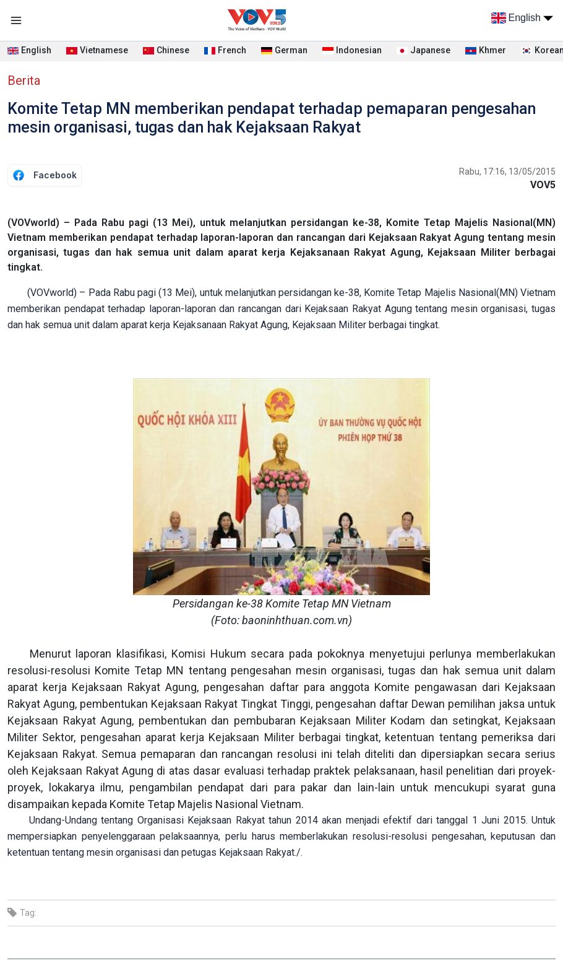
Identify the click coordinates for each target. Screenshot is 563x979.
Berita (23, 80)
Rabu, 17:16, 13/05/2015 (507, 171)
